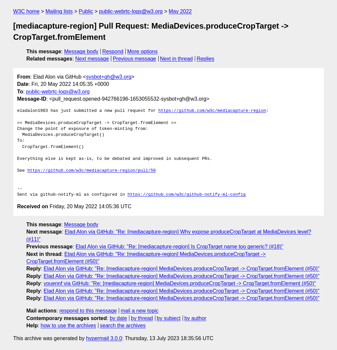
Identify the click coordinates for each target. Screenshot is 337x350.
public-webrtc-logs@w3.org (131, 11)
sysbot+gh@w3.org (108, 77)
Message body (81, 51)
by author (195, 318)
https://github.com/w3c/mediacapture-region (212, 111)
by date (118, 318)
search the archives (123, 325)
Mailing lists (59, 11)
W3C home (26, 11)
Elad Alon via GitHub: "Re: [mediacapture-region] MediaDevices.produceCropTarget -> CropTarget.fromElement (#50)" (181, 268)
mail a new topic (140, 310)
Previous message (134, 59)
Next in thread (176, 59)
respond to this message (88, 310)
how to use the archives (68, 325)
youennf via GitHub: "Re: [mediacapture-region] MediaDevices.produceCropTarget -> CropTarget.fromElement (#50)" (179, 283)
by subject (168, 318)
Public (86, 11)
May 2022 (180, 11)
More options (142, 51)
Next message (92, 59)
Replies (205, 59)
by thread (142, 318)
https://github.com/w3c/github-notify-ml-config (186, 195)
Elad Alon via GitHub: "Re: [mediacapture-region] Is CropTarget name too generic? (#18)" (179, 246)
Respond (112, 51)
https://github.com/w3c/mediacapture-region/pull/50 (91, 171)
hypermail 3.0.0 (104, 338)
